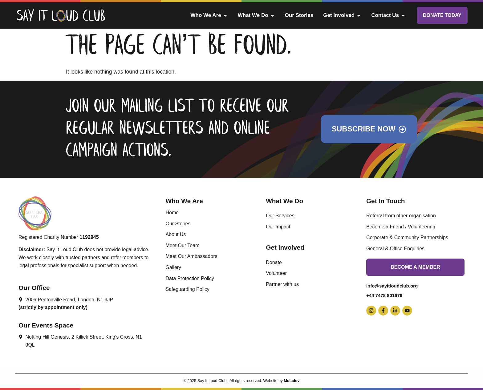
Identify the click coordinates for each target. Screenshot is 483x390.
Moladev (291, 380)
